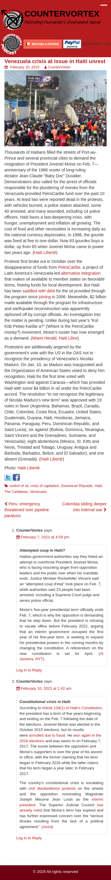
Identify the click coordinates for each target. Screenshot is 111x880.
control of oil (18, 486)
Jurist (47, 827)
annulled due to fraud (47, 735)
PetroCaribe (69, 267)
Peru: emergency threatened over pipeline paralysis (26, 510)
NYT (39, 659)
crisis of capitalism (44, 486)
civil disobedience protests (51, 788)
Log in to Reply (29, 670)
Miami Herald (44, 338)
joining (45, 296)
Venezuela (38, 492)
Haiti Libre (68, 338)
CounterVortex (59, 67)
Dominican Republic (77, 486)
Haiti (98, 486)
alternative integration (81, 273)
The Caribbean (16, 492)
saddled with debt (39, 291)
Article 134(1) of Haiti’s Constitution (72, 708)
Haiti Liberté (45, 252)
